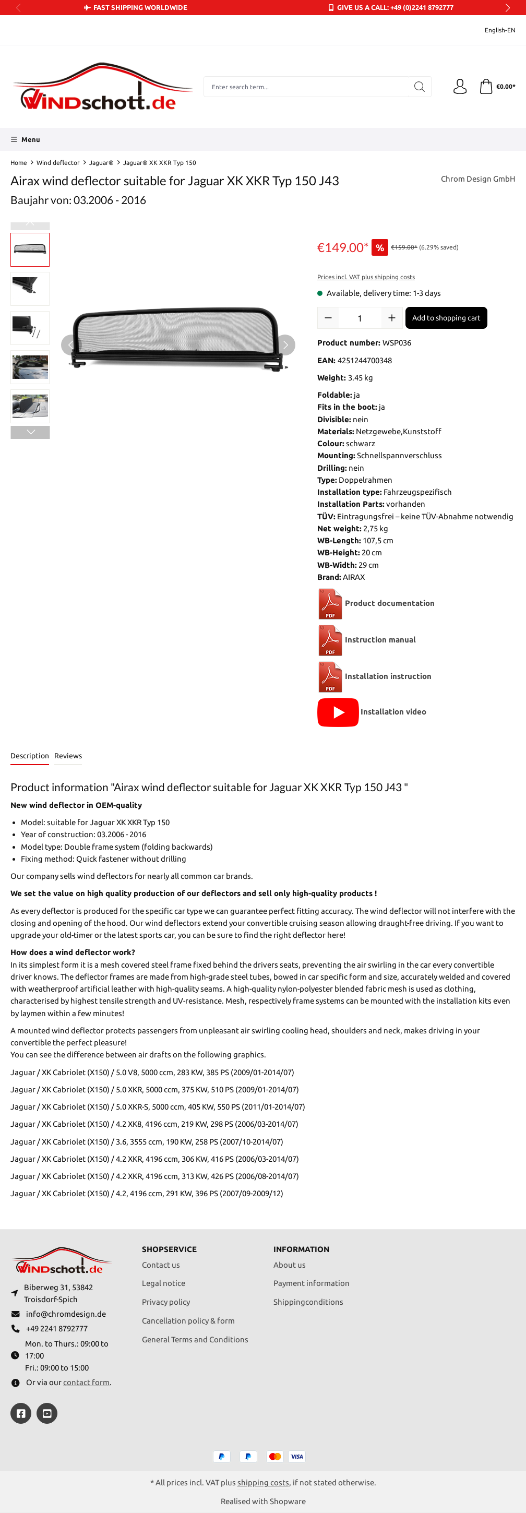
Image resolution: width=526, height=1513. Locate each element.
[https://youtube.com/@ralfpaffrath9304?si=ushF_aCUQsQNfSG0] (47, 1413)
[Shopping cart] (497, 86)
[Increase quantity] (391, 317)
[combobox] (306, 86)
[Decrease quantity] (328, 317)
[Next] (284, 345)
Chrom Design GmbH (478, 179)
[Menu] (25, 139)
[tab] (29, 756)
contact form (86, 1382)
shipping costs (263, 1482)
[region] (153, 345)
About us (289, 1263)
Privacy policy (166, 1301)
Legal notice (163, 1282)
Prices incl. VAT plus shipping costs (366, 276)
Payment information (311, 1282)
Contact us (161, 1263)
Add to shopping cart (446, 318)
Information (301, 1249)
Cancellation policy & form (188, 1319)
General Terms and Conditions (195, 1338)
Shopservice (169, 1249)
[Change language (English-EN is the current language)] (493, 30)
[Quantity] (360, 317)
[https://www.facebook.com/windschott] (20, 1413)
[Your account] (460, 86)
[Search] (419, 86)
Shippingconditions (308, 1301)
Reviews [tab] (68, 756)
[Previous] (71, 345)
